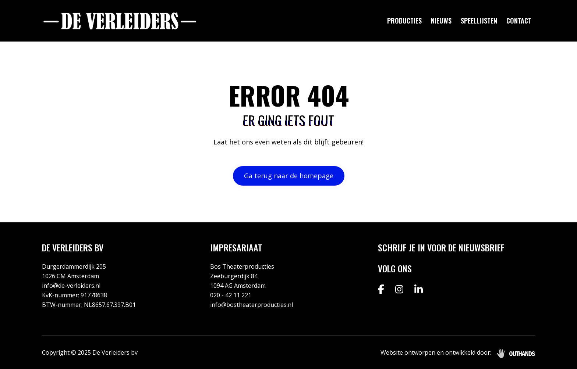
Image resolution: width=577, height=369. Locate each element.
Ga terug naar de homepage (288, 175)
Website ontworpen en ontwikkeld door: (435, 352)
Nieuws (441, 20)
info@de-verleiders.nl (71, 286)
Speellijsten (479, 20)
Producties (404, 20)
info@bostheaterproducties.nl (251, 305)
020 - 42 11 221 (230, 295)
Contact (518, 20)
